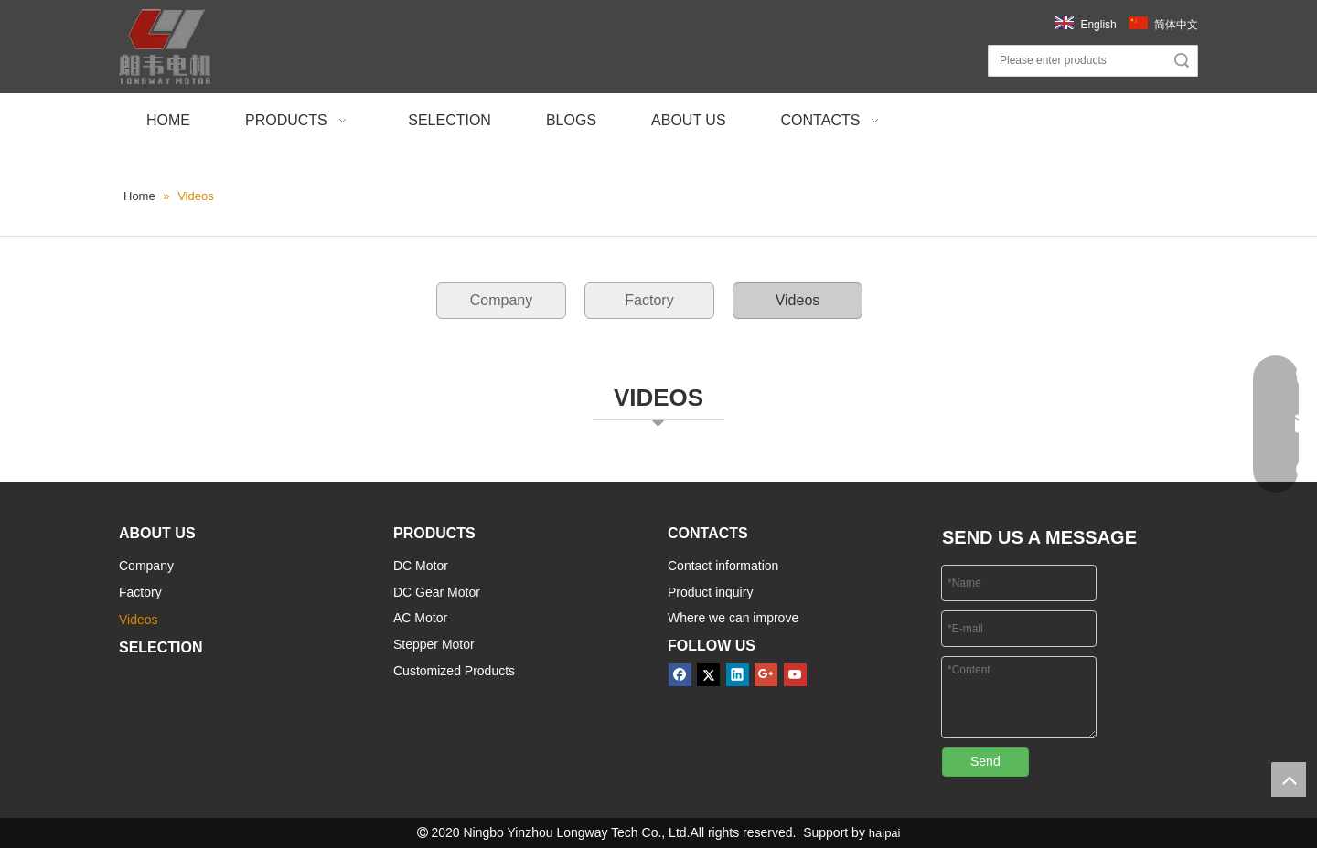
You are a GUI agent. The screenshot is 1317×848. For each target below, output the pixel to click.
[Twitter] (708, 675)
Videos (798, 300)
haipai (885, 833)
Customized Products (454, 670)
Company (501, 300)
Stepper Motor (434, 644)
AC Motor (420, 617)
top (1288, 779)
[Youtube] (795, 675)
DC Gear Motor (436, 592)
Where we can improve (733, 617)
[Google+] (766, 675)
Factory (649, 300)
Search (1181, 61)
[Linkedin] (737, 675)
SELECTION (161, 647)
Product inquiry (710, 592)
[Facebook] (680, 675)
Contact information (723, 565)
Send (985, 761)
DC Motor (420, 565)
